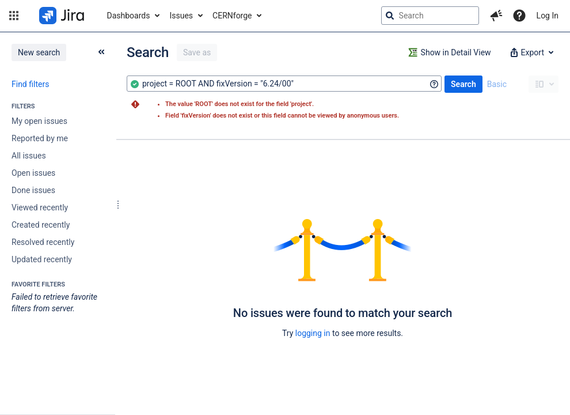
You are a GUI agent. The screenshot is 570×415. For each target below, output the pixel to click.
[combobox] (284, 84)
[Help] (519, 15)
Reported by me (40, 138)
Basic (497, 84)
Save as (197, 52)
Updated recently (42, 259)
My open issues (39, 121)
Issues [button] (181, 15)
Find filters (30, 84)
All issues (29, 155)
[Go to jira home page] (61, 15)
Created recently (41, 224)
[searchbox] (430, 15)
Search (463, 84)
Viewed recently (40, 207)
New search (39, 52)
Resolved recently (43, 242)
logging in (312, 333)
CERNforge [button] (232, 15)
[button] (14, 15)
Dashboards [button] (128, 15)
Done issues (33, 190)
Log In (547, 15)
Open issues (33, 173)
